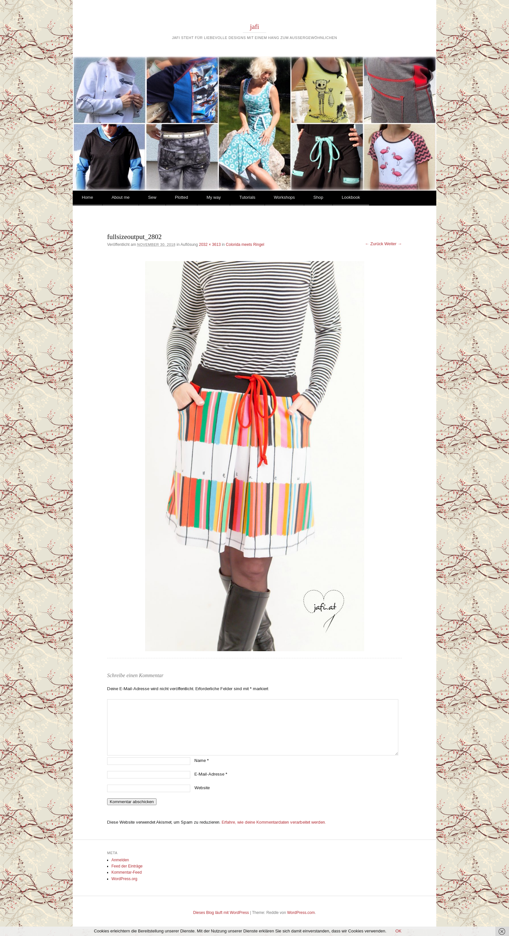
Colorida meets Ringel (245, 244)
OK (398, 931)
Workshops (284, 197)
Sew (152, 197)
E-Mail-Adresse (210, 774)
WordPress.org (124, 879)
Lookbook (351, 197)
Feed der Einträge (127, 866)
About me (121, 197)
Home (87, 197)
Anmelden (120, 860)
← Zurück (374, 243)
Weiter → (393, 243)
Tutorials (247, 197)
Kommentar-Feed (126, 872)
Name (201, 760)
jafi (254, 27)
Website (202, 787)
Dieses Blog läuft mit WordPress (221, 912)
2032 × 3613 (210, 244)
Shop (318, 197)
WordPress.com (301, 912)
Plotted (181, 197)
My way (213, 197)
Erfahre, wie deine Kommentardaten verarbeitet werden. (274, 822)
